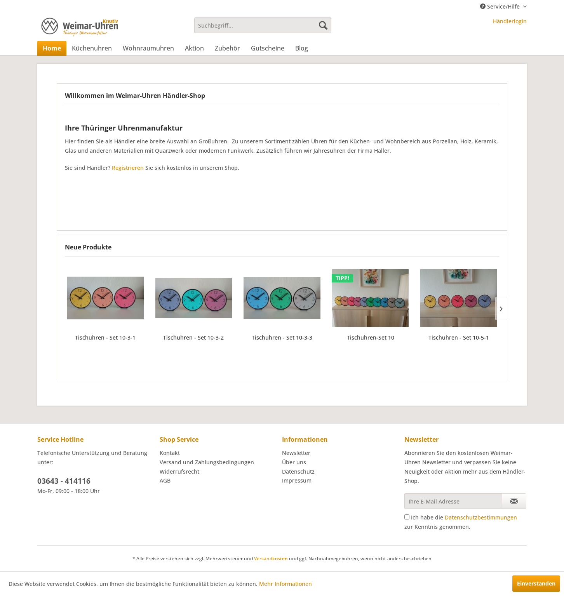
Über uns (294, 462)
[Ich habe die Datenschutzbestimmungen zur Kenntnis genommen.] (406, 516)
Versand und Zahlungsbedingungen (207, 462)
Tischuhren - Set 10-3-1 (105, 337)
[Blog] (301, 48)
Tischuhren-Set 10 (370, 337)
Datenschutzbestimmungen (481, 517)
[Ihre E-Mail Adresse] (453, 501)
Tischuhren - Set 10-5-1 (458, 337)
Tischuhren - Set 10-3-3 (282, 337)
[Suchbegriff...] (262, 25)
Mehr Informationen (285, 583)
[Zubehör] (227, 48)
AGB (165, 480)
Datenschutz (298, 471)
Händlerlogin (510, 21)
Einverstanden (536, 583)
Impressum (297, 480)
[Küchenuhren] (91, 48)
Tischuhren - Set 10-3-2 (193, 337)
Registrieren (128, 167)
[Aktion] (194, 48)
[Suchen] (323, 25)
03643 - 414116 (64, 481)
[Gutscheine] (267, 48)
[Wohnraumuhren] (148, 48)
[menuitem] (262, 25)
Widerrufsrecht (179, 471)
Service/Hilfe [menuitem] (500, 6)
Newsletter (296, 453)
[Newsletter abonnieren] (514, 501)
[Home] (51, 48)
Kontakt (170, 453)
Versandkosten (271, 558)
